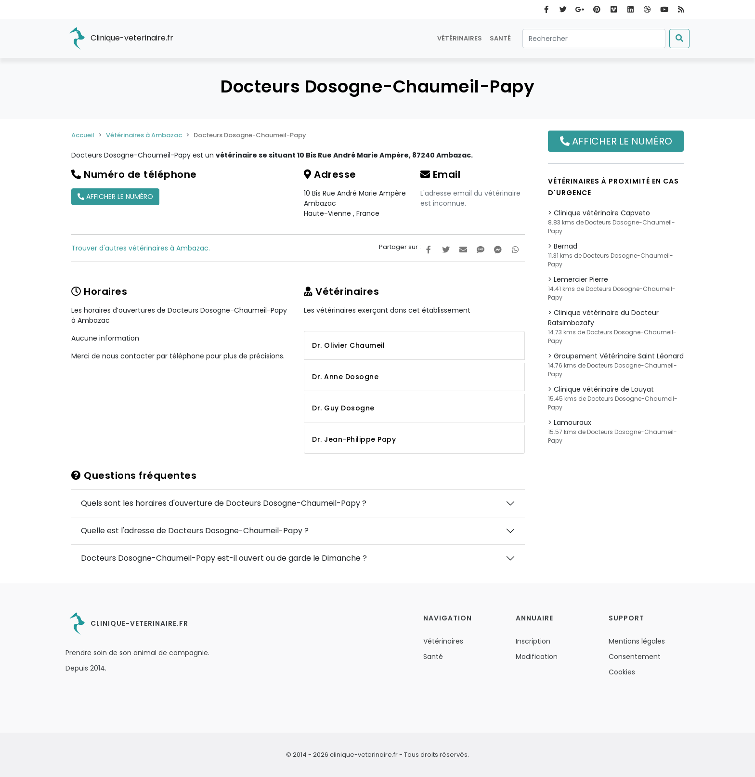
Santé (500, 38)
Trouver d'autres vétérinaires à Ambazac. (140, 248)
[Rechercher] (593, 38)
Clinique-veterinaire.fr (119, 38)
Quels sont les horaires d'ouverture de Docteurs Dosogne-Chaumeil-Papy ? (223, 503)
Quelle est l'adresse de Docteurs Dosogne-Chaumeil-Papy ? (195, 530)
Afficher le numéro (115, 196)
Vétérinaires (459, 38)
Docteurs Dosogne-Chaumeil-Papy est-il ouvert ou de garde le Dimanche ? (224, 558)
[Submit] (679, 38)
